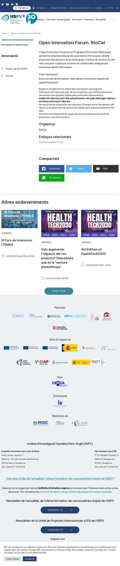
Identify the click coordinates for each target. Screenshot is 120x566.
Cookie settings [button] (12, 559)
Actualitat (101, 19)
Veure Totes (59, 292)
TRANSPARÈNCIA (58, 8)
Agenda (99, 8)
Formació (89, 19)
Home (4, 33)
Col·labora (23, 8)
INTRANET (41, 8)
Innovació (77, 19)
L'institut (39, 19)
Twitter (76, 168)
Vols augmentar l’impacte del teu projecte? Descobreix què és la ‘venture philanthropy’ (57, 258)
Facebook (51, 168)
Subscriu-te (55, 510)
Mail (102, 168)
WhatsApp (51, 177)
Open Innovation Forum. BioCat (25, 33)
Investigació (63, 19)
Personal (50, 19)
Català (110, 8)
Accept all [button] (29, 559)
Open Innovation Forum (51, 142)
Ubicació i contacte (80, 8)
